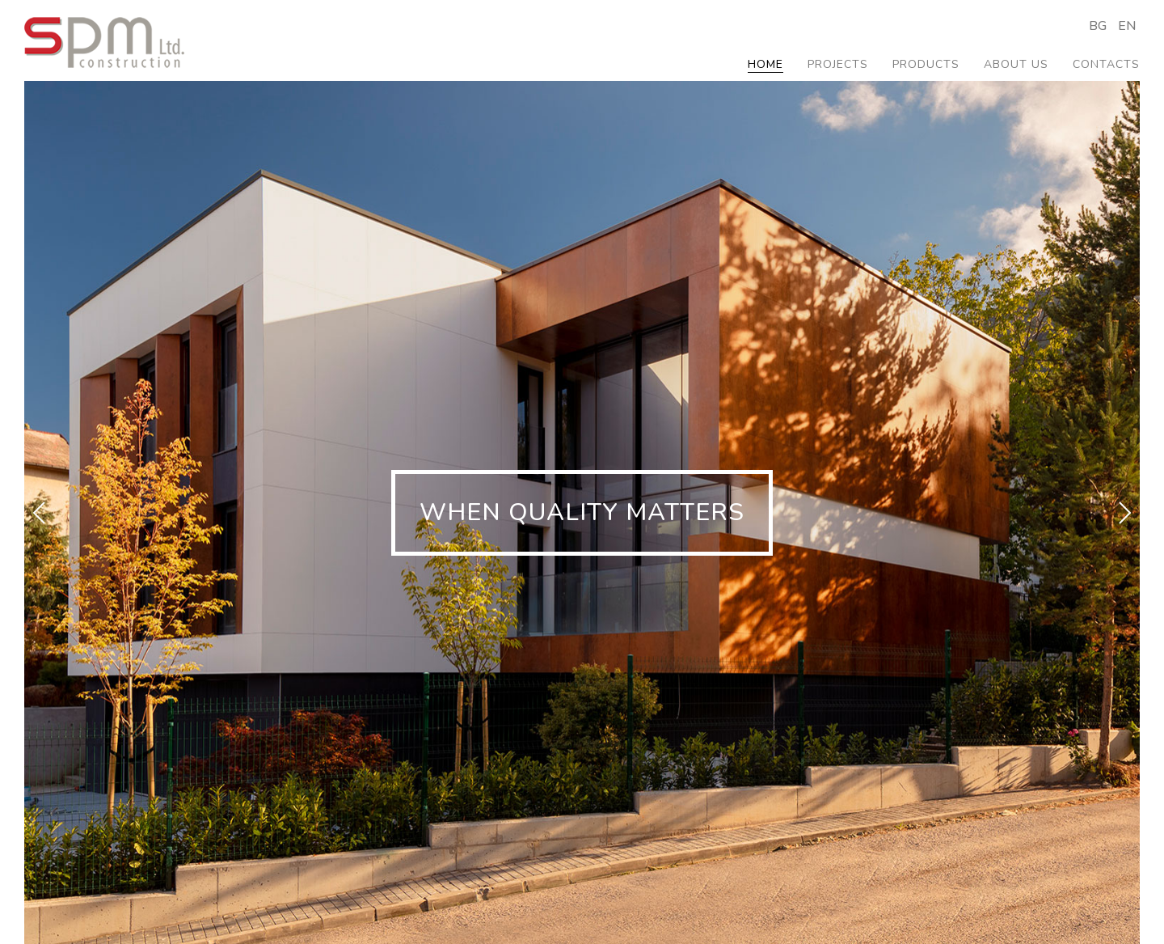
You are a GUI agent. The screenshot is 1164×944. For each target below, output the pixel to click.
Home (765, 64)
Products (925, 64)
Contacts (1106, 64)
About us (1016, 64)
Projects (838, 64)
